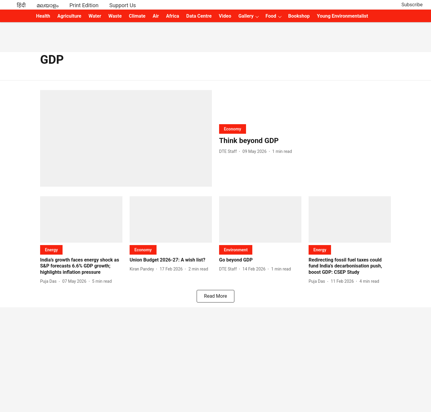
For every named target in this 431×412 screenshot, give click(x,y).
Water (95, 16)
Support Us (122, 5)
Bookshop (299, 16)
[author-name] (229, 151)
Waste (115, 16)
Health (43, 16)
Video (225, 16)
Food (270, 16)
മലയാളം (48, 5)
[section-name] (232, 129)
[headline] (305, 140)
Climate (137, 16)
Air (156, 16)
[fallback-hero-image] (126, 138)
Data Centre (199, 16)
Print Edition (83, 5)
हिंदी (21, 5)
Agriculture (69, 16)
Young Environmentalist (342, 16)
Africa (172, 16)
